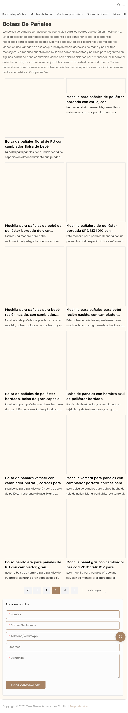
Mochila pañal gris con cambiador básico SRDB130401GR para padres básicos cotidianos (95, 565)
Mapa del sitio (78, 706)
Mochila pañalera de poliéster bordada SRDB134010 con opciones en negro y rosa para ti (94, 228)
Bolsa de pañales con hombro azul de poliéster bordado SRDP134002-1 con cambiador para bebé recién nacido (95, 396)
